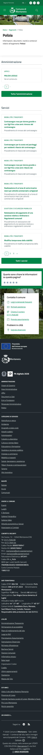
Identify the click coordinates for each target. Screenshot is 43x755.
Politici (3, 407)
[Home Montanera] (20, 10)
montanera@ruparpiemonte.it (17, 553)
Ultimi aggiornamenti (9, 671)
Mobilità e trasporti (13, 117)
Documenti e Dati (8, 396)
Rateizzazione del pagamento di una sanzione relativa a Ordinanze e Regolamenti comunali (18, 215)
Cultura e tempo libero (9, 442)
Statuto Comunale (8, 652)
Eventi (3, 505)
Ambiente (5, 424)
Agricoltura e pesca (8, 420)
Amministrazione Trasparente (12, 623)
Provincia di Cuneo (8, 695)
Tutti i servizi (21, 260)
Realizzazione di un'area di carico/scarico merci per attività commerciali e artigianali (21, 189)
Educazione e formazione (10, 446)
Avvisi (3, 488)
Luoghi (3, 509)
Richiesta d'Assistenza (9, 645)
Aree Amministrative (9, 389)
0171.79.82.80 (10, 539)
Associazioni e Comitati (10, 527)
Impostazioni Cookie (9, 664)
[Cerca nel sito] (37, 10)
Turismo (4, 468)
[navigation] (4, 10)
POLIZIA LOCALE (10, 75)
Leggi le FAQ (6, 634)
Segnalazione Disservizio (10, 641)
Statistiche (5, 675)
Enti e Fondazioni (7, 400)
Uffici (7, 71)
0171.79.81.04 (10, 542)
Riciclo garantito (7, 706)
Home (5, 30)
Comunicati (5, 492)
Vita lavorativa (6, 472)
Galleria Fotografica (8, 516)
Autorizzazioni (6, 435)
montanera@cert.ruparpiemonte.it (19, 551)
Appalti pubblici (7, 431)
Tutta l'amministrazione (21, 93)
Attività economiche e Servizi (12, 523)
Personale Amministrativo (11, 404)
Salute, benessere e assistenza (13, 461)
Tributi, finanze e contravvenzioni (13, 465)
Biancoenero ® (23, 746)
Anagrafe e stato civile (9, 427)
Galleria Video (6, 520)
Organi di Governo (8, 385)
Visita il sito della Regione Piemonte (15, 691)
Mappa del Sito (7, 678)
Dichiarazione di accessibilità (12, 626)
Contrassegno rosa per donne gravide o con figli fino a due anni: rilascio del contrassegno (20, 168)
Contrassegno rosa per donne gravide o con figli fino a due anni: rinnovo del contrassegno (20, 124)
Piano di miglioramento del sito (13, 630)
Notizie (4, 485)
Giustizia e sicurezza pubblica (18, 208)
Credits (4, 667)
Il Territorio (5, 512)
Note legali (5, 660)
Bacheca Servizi (7, 649)
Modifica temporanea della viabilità (18, 240)
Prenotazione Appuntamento (12, 638)
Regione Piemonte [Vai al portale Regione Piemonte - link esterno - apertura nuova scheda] (8, 3)
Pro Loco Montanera (9, 702)
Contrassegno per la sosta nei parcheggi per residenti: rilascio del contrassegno (20, 146)
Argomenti (12, 30)
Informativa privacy (8, 656)
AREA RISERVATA (20, 751)
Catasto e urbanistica (9, 439)
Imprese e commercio (9, 453)
